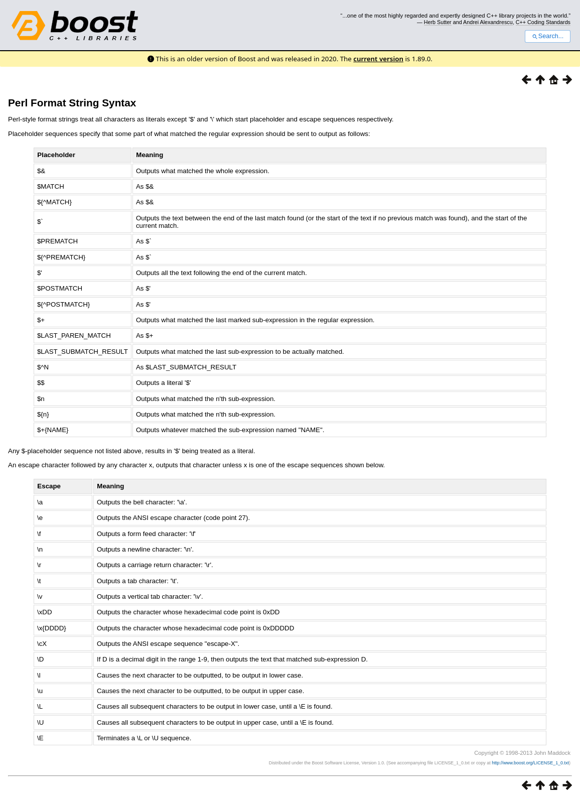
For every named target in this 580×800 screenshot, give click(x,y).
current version (378, 58)
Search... (547, 36)
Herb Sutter (438, 22)
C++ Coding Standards (543, 22)
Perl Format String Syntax (72, 102)
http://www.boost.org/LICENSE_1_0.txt (530, 762)
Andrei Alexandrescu (488, 22)
